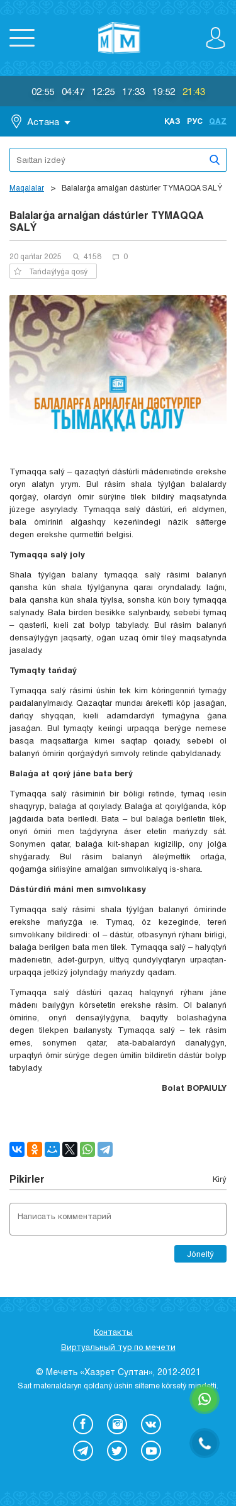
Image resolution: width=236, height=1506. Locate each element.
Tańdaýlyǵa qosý (50, 271)
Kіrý (220, 1179)
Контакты (113, 1332)
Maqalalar (26, 187)
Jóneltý (200, 1254)
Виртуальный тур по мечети (118, 1347)
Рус (195, 120)
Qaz (218, 120)
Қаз (172, 120)
